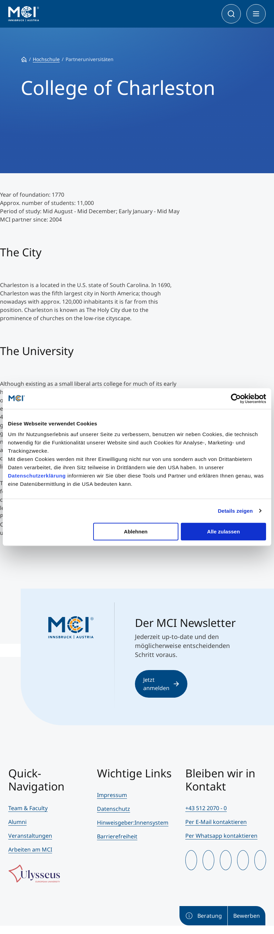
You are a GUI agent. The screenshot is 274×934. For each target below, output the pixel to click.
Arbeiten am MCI (30, 849)
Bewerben (246, 916)
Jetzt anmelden (161, 684)
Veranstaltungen (30, 835)
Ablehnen (135, 531)
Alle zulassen (223, 531)
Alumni (17, 822)
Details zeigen (235, 511)
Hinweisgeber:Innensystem (132, 822)
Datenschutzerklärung (37, 476)
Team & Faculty (28, 808)
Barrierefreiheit (117, 836)
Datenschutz (113, 809)
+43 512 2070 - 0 (206, 808)
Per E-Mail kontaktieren (216, 822)
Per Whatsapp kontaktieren (221, 835)
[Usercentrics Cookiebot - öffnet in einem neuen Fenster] (236, 398)
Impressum (112, 795)
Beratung (203, 916)
